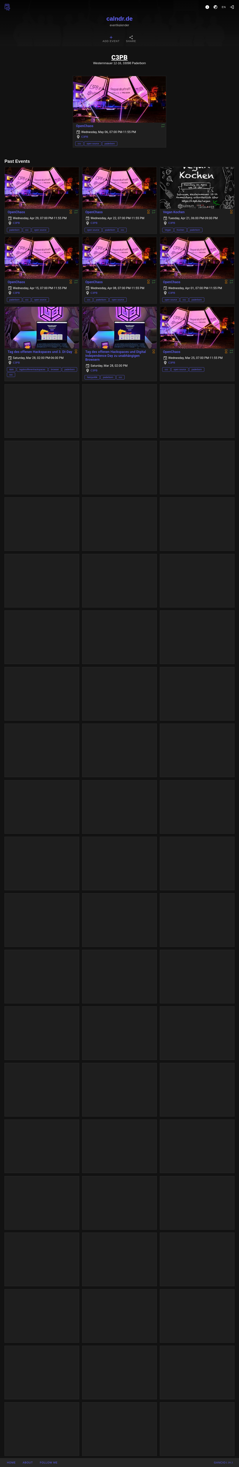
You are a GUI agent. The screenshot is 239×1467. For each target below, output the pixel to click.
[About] (207, 7)
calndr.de (119, 18)
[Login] (232, 7)
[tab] (111, 39)
